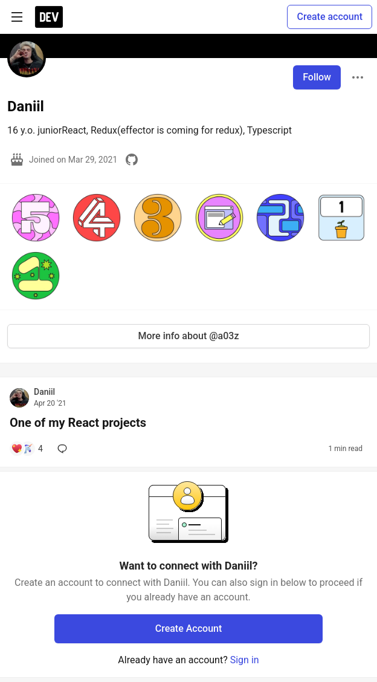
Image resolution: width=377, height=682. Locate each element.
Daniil (44, 392)
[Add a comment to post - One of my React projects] (27, 449)
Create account (329, 16)
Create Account (188, 628)
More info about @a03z (188, 336)
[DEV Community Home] (49, 17)
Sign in (244, 660)
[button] (35, 217)
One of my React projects (78, 422)
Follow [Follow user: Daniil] (317, 77)
